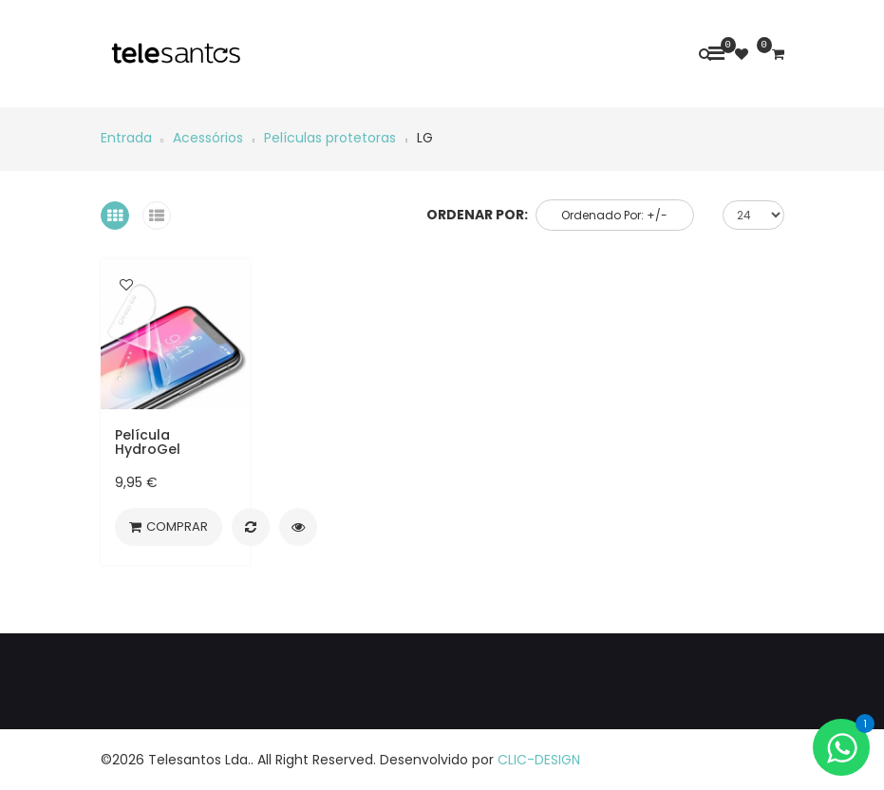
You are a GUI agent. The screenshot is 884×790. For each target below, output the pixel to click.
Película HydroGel (147, 442)
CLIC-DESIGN (539, 759)
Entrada (126, 137)
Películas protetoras (330, 137)
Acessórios (208, 137)
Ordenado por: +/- (614, 215)
